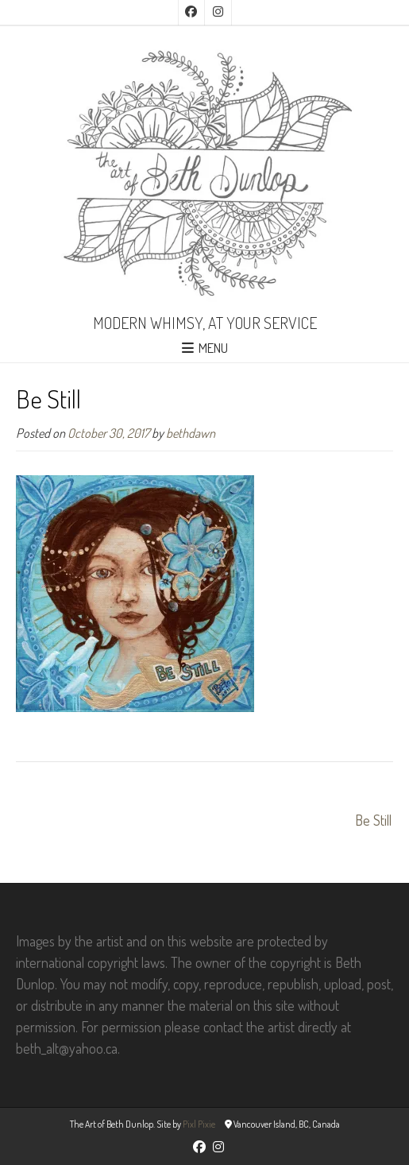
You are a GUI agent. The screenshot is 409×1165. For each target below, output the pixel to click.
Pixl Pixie (199, 1124)
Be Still (373, 820)
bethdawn (190, 432)
